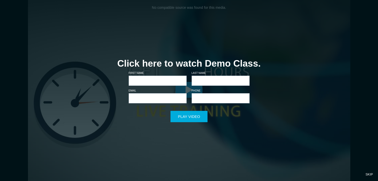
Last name (199, 73)
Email (132, 90)
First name (136, 73)
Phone (196, 90)
